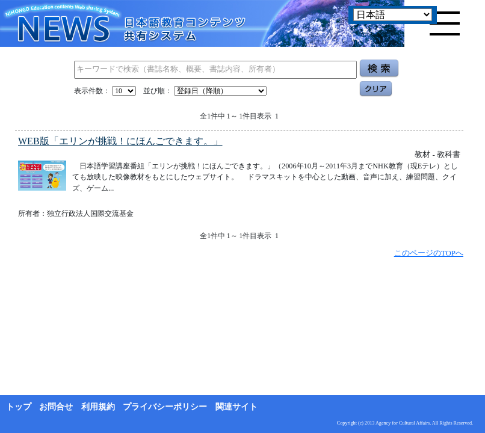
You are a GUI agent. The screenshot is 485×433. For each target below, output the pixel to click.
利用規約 (98, 406)
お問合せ (56, 406)
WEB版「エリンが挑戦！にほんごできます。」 (120, 141)
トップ (18, 406)
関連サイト (236, 406)
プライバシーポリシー (165, 406)
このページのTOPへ (428, 252)
